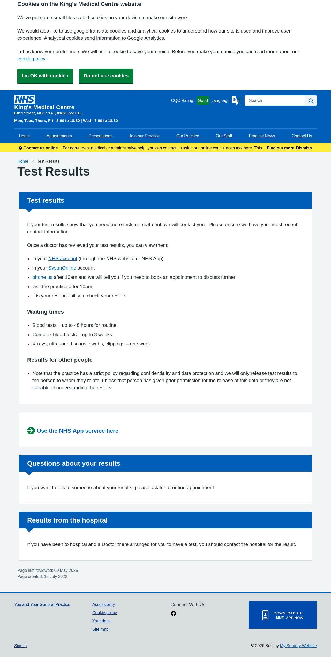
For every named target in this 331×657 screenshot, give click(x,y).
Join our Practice (144, 136)
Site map (100, 629)
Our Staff (224, 136)
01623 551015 (69, 113)
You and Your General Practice (42, 604)
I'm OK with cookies (45, 75)
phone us (42, 277)
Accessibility (103, 604)
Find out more (280, 148)
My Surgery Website (298, 646)
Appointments (59, 136)
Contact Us (302, 136)
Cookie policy (104, 613)
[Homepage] (91, 102)
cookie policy (31, 58)
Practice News (262, 136)
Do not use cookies (106, 75)
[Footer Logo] (283, 615)
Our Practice (187, 136)
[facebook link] (173, 614)
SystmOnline (62, 267)
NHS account (62, 258)
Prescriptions (100, 136)
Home (24, 136)
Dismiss (304, 148)
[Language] (225, 100)
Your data (101, 621)
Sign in (20, 646)
